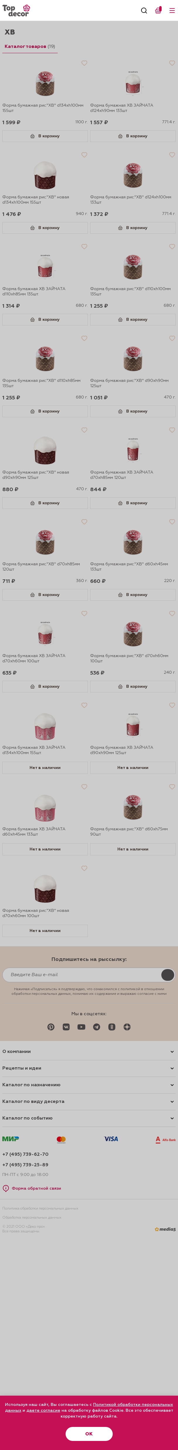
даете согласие (43, 1411)
